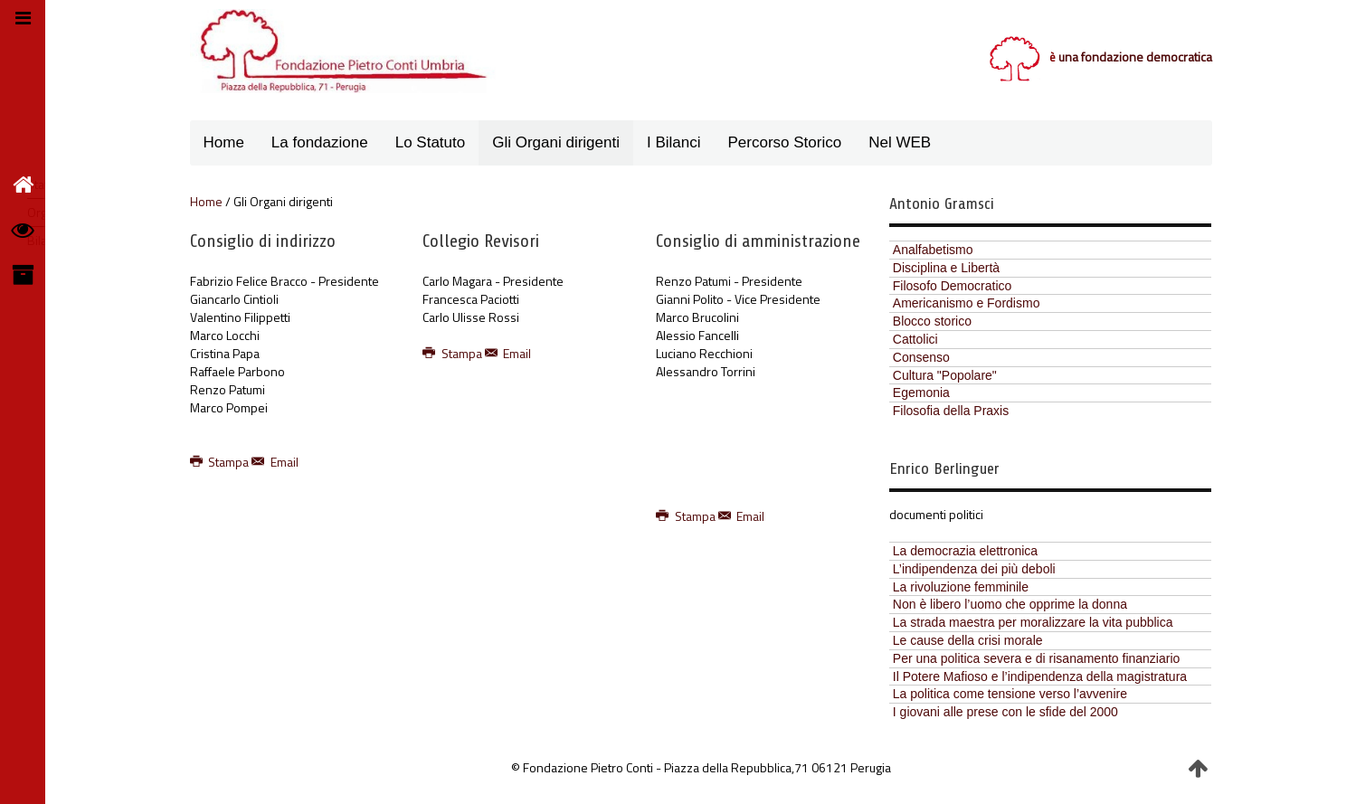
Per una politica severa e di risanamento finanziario (1037, 658)
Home (224, 142)
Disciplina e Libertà (946, 267)
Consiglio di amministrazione (758, 241)
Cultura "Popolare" (945, 375)
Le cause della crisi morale (968, 640)
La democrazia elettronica (965, 551)
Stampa (221, 461)
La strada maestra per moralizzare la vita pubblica (1033, 622)
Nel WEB (899, 142)
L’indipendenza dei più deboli (974, 569)
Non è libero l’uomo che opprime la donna (1010, 604)
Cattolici (915, 339)
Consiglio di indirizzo (263, 241)
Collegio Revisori (480, 241)
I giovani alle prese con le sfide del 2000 (1005, 712)
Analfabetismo (933, 249)
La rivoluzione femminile (961, 587)
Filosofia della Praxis (951, 410)
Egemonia (921, 392)
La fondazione (319, 142)
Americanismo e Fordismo (966, 303)
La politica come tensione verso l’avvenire (1010, 693)
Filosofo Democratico (952, 286)
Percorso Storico (785, 142)
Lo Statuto (430, 142)
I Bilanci (674, 142)
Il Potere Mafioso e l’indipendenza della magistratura (1040, 676)
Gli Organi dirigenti (556, 142)
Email (275, 461)
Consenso (921, 357)
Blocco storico (932, 321)
